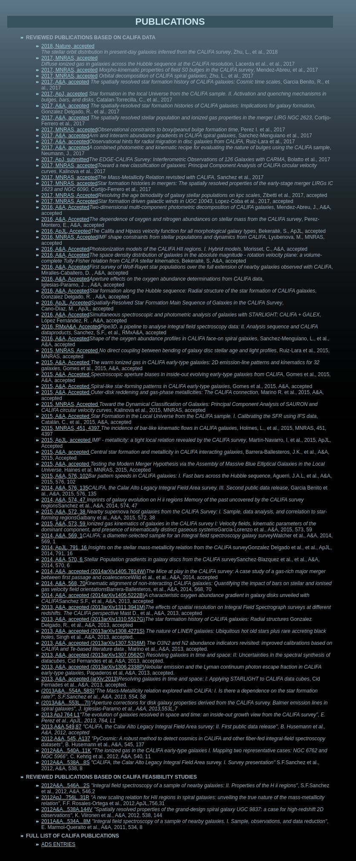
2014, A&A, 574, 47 (64, 500)
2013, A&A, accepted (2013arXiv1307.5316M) (93, 643)
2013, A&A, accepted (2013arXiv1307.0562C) (93, 655)
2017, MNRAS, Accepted (69, 195)
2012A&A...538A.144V (66, 809)
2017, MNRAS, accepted (69, 58)
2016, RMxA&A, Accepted (70, 327)
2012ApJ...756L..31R (65, 797)
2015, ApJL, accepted (66, 440)
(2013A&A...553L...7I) (65, 703)
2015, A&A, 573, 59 (64, 524)
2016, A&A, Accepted (65, 207)
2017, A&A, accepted (65, 82)
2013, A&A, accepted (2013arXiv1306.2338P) (92, 667)
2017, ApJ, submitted (65, 159)
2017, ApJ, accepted (64, 94)
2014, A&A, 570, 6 (62, 559)
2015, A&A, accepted (65, 452)
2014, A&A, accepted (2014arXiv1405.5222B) (92, 595)
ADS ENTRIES (58, 844)
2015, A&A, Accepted (66, 362)
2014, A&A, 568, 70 (63, 583)
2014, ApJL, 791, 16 (64, 548)
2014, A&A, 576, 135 (64, 488)
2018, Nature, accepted (68, 46)
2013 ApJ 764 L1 (60, 715)
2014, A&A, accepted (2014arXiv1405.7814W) (93, 571)
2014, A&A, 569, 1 (62, 536)
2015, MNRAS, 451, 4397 (71, 428)
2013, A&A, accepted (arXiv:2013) (79, 679)
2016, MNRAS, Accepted (69, 237)
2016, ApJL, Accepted (66, 231)
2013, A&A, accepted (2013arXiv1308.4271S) (92, 631)
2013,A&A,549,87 (61, 727)
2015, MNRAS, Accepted (70, 351)
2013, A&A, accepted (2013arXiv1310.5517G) (93, 619)
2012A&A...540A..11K (66, 751)
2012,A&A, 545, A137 (65, 739)
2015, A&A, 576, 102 (64, 476)
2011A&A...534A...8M (65, 821)
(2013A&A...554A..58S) (68, 691)
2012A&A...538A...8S (65, 762)
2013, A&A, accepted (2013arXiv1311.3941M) (93, 607)
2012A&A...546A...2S (65, 786)
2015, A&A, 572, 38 (64, 512)
